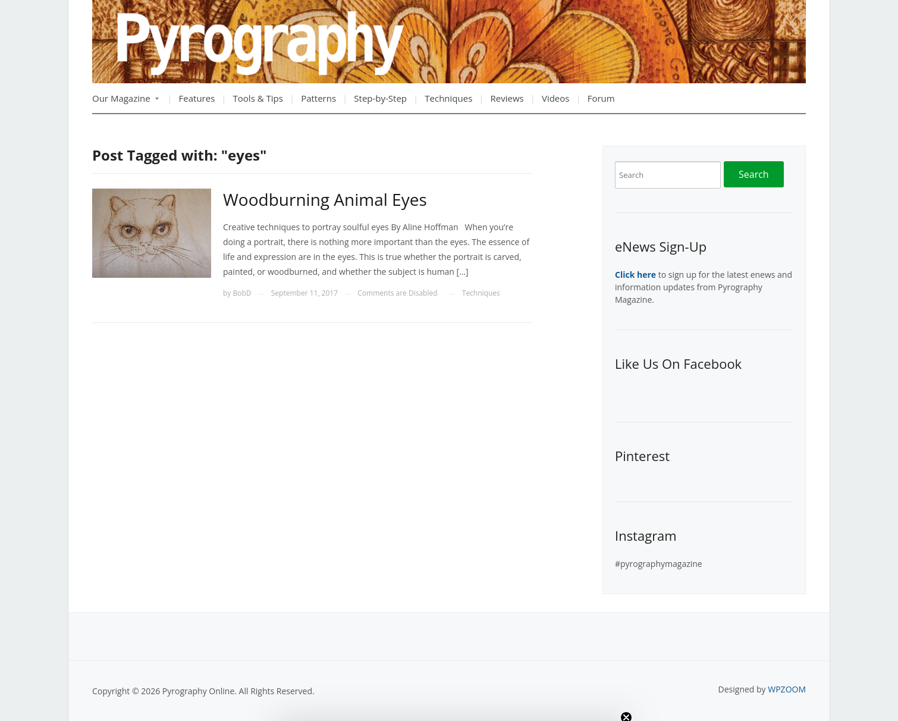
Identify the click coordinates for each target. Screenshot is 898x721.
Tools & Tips (258, 98)
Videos (556, 98)
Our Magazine (125, 102)
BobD (242, 293)
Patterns (318, 98)
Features (197, 98)
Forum (601, 98)
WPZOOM (787, 689)
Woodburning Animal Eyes (325, 199)
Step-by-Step (380, 98)
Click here (635, 274)
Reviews (507, 98)
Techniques (448, 98)
